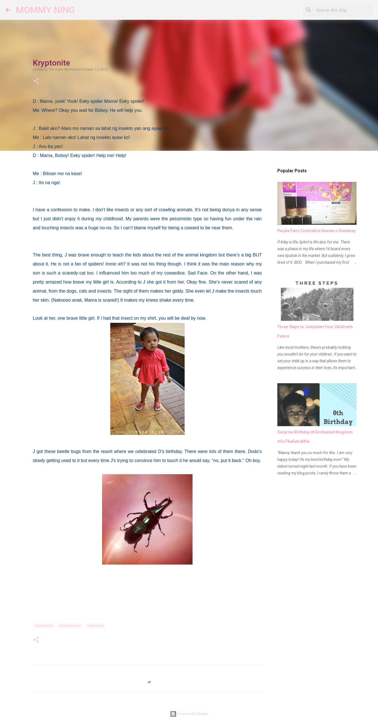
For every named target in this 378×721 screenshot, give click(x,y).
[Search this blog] (343, 10)
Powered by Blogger (189, 714)
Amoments (43, 626)
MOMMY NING (45, 10)
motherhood (70, 626)
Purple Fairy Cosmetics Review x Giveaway (316, 230)
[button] (36, 82)
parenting (95, 626)
